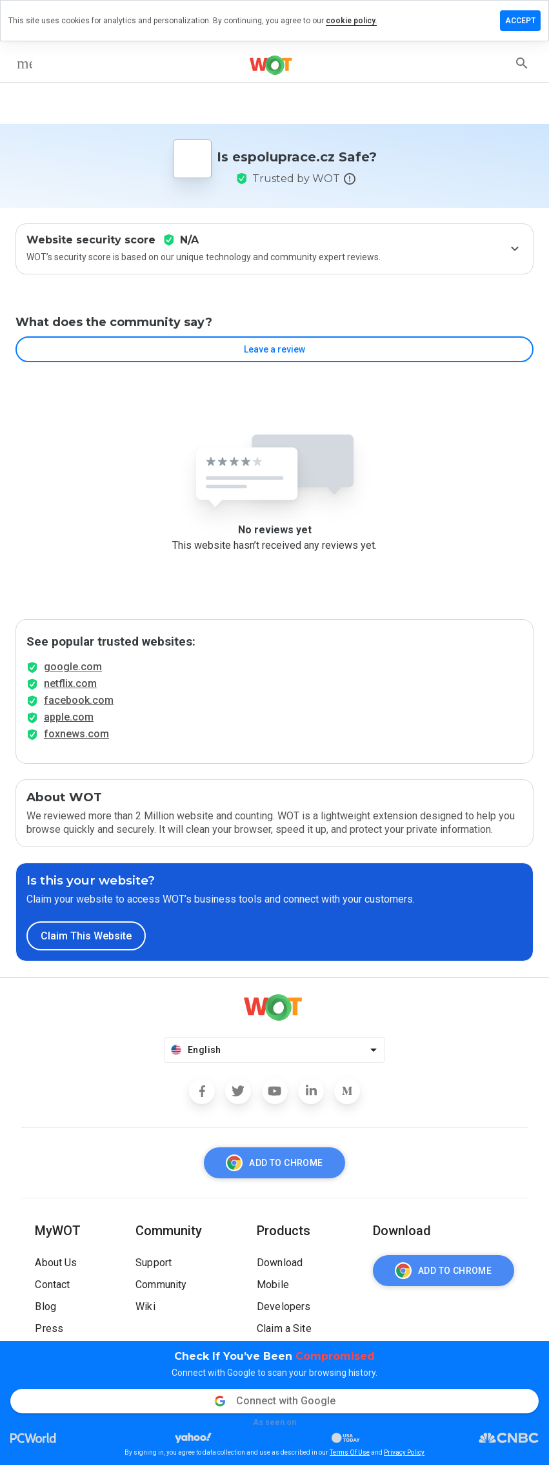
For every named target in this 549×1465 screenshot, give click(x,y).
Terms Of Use (350, 1452)
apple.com (69, 717)
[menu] (24, 63)
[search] (521, 63)
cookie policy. (351, 20)
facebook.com (79, 700)
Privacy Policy (404, 1452)
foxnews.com (76, 734)
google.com (73, 667)
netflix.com (70, 683)
